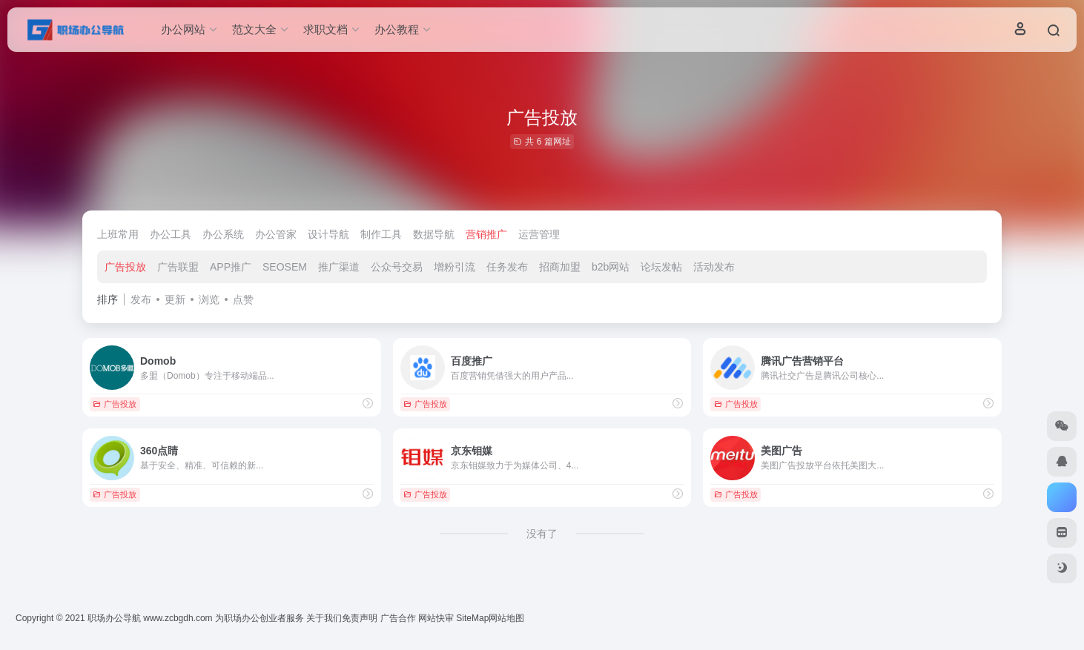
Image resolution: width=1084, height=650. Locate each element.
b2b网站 (610, 267)
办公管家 (276, 234)
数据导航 (434, 234)
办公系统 (223, 234)
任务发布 (507, 267)
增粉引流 (454, 267)
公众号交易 (397, 267)
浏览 (209, 299)
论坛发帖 (661, 267)
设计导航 (328, 234)
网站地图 (506, 618)
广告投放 (125, 267)
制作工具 (381, 234)
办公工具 (170, 234)
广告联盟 (178, 267)
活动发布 (714, 267)
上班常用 (118, 234)
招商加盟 (560, 267)
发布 (140, 299)
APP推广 (230, 267)
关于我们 (324, 618)
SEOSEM (284, 267)
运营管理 (539, 234)
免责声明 (359, 618)
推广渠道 (339, 267)
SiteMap (472, 618)
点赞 (243, 299)
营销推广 (486, 234)
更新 (175, 299)
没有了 (542, 534)
